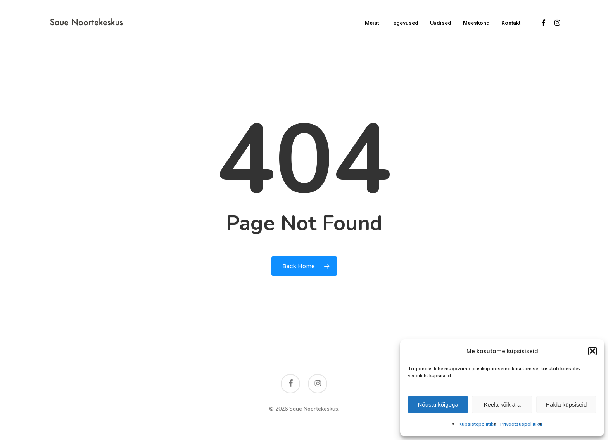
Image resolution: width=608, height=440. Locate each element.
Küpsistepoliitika (477, 424)
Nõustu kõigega (438, 404)
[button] (592, 351)
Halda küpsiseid (566, 404)
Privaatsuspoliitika (521, 424)
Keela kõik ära (502, 404)
